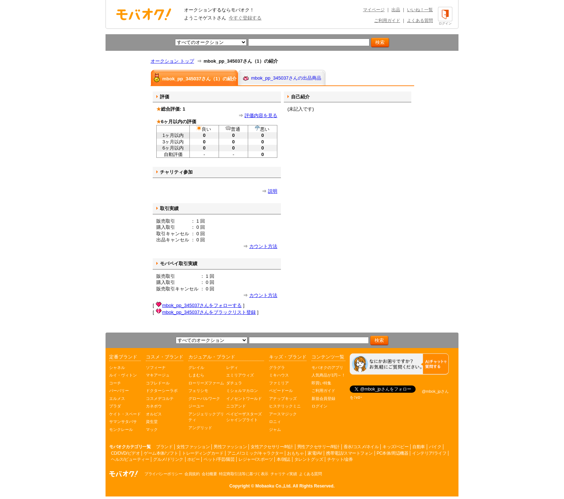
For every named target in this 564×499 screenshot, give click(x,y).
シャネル (117, 367)
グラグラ (277, 367)
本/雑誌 (283, 459)
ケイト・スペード (125, 414)
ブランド (164, 446)
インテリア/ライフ (429, 453)
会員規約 (192, 474)
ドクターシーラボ (162, 390)
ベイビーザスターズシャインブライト (244, 417)
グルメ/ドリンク (168, 459)
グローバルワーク (204, 398)
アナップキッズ (283, 398)
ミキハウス (279, 375)
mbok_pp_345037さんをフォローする (202, 305)
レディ (232, 367)
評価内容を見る (261, 115)
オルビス (154, 414)
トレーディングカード (202, 453)
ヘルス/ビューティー (130, 459)
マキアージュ (158, 375)
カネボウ (154, 406)
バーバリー (119, 390)
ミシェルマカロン (242, 390)
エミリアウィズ (240, 375)
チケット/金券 (340, 459)
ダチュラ (234, 383)
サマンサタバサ (123, 421)
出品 (395, 9)
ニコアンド (236, 406)
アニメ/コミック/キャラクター (255, 453)
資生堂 (152, 421)
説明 (272, 191)
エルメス (117, 398)
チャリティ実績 (283, 474)
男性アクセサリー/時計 (318, 446)
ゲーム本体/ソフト (161, 453)
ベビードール (281, 390)
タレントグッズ (308, 459)
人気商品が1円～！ (328, 375)
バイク (435, 446)
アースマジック (283, 414)
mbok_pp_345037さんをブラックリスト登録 (209, 312)
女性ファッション (193, 446)
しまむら (196, 375)
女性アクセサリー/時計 (272, 446)
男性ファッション (230, 446)
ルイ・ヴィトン (123, 375)
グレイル (196, 367)
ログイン (319, 406)
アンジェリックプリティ (206, 417)
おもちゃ (295, 453)
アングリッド (200, 428)
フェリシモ (198, 390)
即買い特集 (321, 383)
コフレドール (158, 383)
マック (152, 429)
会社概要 (209, 474)
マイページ (374, 9)
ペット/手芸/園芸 (218, 459)
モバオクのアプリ (327, 367)
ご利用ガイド (387, 20)
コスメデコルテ (160, 398)
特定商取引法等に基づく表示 (243, 474)
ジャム (275, 429)
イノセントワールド (244, 398)
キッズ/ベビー (395, 446)
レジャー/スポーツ (255, 459)
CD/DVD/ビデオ (125, 453)
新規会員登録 (323, 398)
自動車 (418, 446)
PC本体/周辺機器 (392, 453)
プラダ (115, 406)
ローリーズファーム (206, 383)
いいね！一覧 (420, 9)
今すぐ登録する (245, 18)
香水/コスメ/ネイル (361, 446)
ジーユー (196, 406)
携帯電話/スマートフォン (349, 453)
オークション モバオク (143, 14)
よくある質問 (420, 20)
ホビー (193, 459)
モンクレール (121, 429)
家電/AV (315, 453)
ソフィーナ (156, 367)
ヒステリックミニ (285, 406)
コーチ (115, 383)
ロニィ (275, 421)
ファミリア (279, 383)
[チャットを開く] (399, 364)
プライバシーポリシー (163, 474)
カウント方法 (263, 246)
